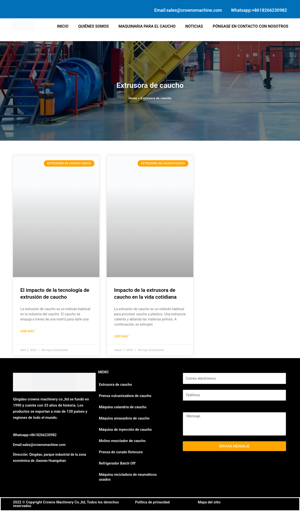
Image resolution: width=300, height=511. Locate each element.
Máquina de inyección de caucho (125, 429)
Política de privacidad (153, 502)
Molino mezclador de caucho (122, 441)
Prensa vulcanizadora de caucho (125, 396)
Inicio (63, 26)
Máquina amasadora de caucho (124, 418)
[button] (172, 35)
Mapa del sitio (209, 502)
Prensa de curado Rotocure (121, 452)
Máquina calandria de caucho (123, 407)
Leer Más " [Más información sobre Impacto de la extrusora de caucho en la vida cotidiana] (121, 336)
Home (132, 98)
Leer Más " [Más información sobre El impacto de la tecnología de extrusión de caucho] (28, 331)
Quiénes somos (93, 26)
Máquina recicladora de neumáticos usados (128, 477)
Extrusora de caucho (115, 384)
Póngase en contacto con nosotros (250, 26)
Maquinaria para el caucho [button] (146, 26)
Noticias (194, 26)
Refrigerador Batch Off (117, 463)
